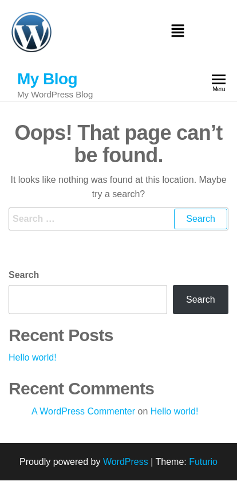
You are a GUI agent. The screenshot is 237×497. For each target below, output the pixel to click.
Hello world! (33, 357)
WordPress (125, 462)
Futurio (203, 462)
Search (24, 275)
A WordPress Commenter (83, 411)
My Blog (47, 79)
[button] (177, 32)
